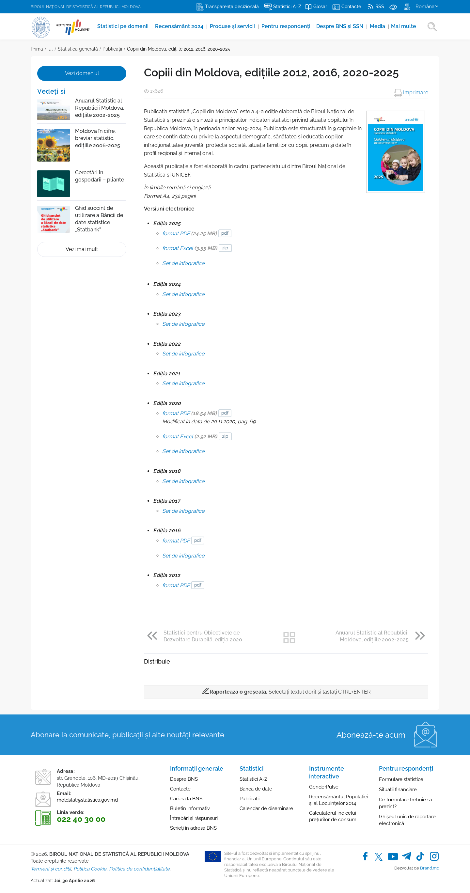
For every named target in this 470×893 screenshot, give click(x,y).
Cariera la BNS (186, 799)
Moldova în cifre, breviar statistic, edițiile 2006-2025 (97, 138)
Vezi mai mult (82, 249)
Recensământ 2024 (176, 26)
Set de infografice (183, 263)
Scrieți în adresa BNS (193, 828)
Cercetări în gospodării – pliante (99, 176)
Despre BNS (184, 779)
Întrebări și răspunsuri (194, 818)
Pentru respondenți (283, 26)
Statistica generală (78, 49)
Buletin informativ (190, 808)
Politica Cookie (89, 869)
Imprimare (411, 92)
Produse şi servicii (229, 26)
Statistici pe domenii (119, 26)
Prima (37, 49)
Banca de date (256, 789)
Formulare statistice (401, 779)
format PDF (189, 233)
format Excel (189, 248)
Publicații (112, 49)
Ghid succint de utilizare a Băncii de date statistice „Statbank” (99, 219)
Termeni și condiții (51, 869)
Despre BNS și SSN (338, 26)
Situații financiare (398, 789)
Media (375, 26)
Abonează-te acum (371, 735)
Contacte (180, 789)
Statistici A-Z (253, 779)
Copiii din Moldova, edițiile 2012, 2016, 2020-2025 (178, 49)
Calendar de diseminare (266, 808)
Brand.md (429, 868)
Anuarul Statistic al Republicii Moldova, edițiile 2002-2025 (99, 108)
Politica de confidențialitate (139, 869)
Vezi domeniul (82, 73)
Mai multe (401, 26)
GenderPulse (323, 787)
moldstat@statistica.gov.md (87, 800)
